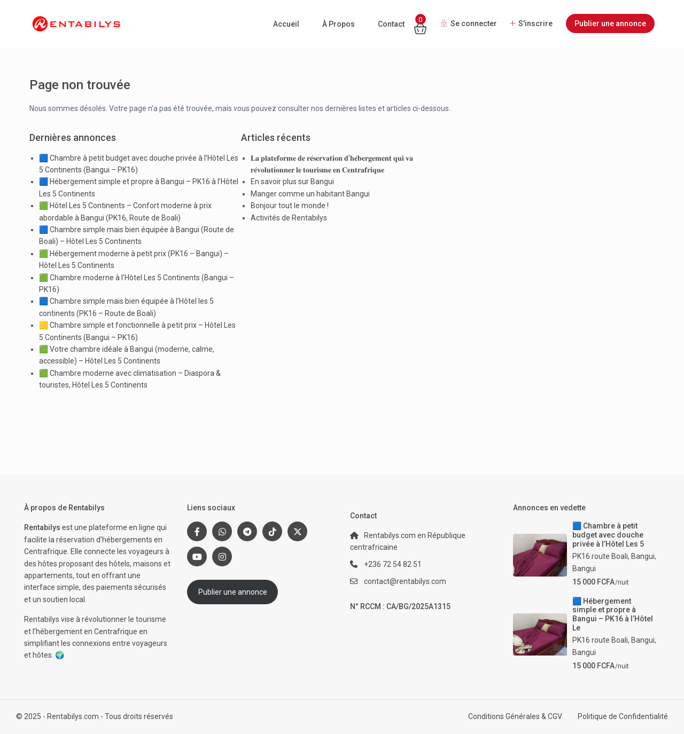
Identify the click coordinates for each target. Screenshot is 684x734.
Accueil (286, 24)
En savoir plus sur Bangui (292, 181)
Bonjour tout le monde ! (290, 205)
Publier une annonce (610, 23)
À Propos (338, 24)
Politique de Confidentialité (623, 716)
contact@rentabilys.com (405, 581)
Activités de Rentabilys (289, 218)
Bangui (584, 568)
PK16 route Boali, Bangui (613, 556)
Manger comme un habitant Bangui (310, 194)
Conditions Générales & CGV (515, 716)
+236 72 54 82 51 (393, 564)
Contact (391, 24)
